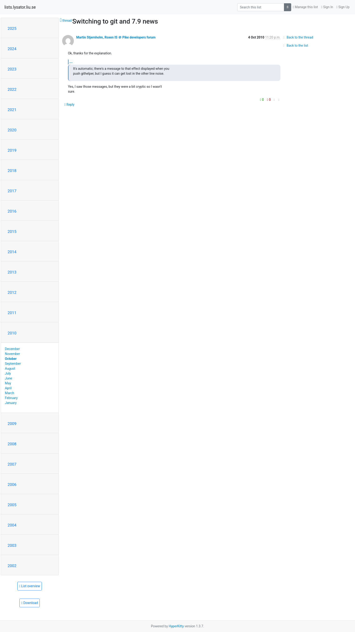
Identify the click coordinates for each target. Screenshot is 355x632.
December (12, 349)
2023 (12, 69)
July (8, 373)
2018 (12, 170)
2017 (12, 191)
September (13, 363)
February (11, 398)
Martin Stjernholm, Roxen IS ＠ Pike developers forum (115, 37)
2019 (12, 150)
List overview (29, 586)
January (11, 403)
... (71, 62)
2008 (12, 444)
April (8, 388)
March (9, 393)
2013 (12, 272)
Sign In (327, 7)
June (8, 378)
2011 (12, 312)
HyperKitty (176, 626)
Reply (70, 104)
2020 (12, 130)
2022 (12, 89)
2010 (12, 333)
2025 (12, 28)
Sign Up (342, 7)
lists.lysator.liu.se (20, 7)
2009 (12, 423)
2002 (12, 565)
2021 (12, 109)
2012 (12, 292)
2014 (12, 251)
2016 (12, 211)
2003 (12, 545)
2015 (12, 231)
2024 (12, 48)
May (8, 383)
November (12, 354)
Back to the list (295, 45)
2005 (12, 504)
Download (29, 603)
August (10, 368)
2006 (12, 484)
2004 (12, 525)
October (11, 359)
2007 (12, 464)
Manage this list (305, 7)
